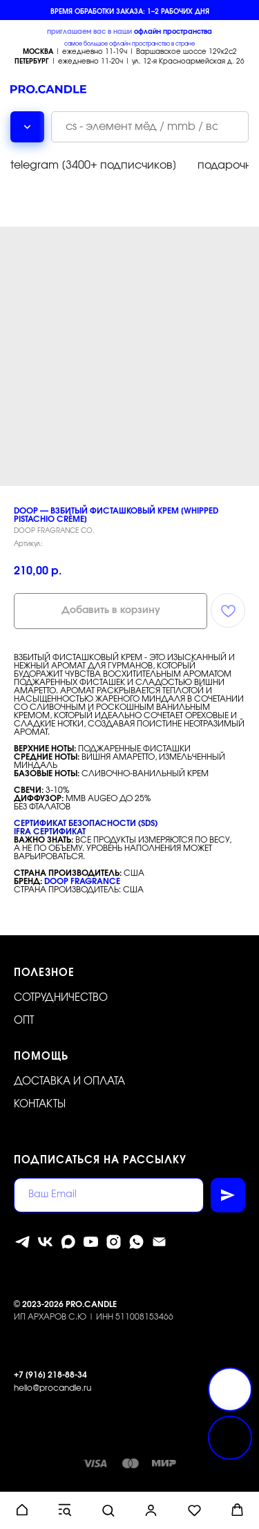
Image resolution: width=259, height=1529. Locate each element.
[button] (22, 1510)
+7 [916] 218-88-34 (50, 1375)
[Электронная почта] (159, 1241)
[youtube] (90, 1241)
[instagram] (113, 1241)
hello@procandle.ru (52, 1388)
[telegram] (22, 1241)
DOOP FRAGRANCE (82, 881)
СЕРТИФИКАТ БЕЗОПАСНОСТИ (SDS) (85, 823)
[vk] (45, 1241)
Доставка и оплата (69, 1081)
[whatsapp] (136, 1241)
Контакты (40, 1104)
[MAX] (68, 1241)
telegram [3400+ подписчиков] (93, 165)
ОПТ (24, 1020)
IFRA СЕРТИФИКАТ (50, 831)
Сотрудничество (61, 998)
